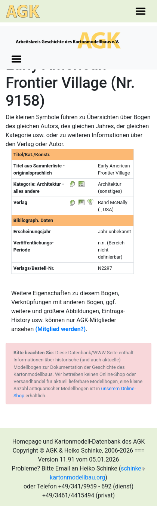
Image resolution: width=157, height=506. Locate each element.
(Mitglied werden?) (60, 329)
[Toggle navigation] (140, 11)
